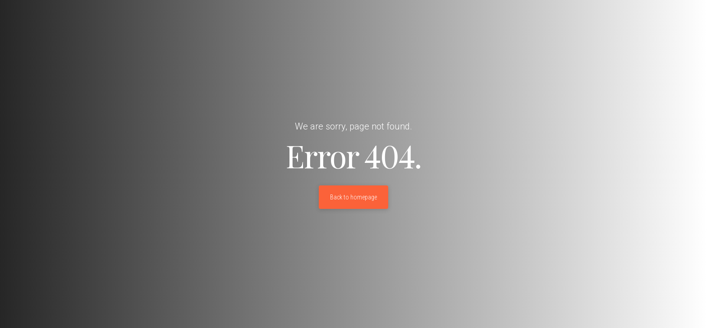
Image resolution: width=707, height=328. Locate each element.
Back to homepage (353, 197)
